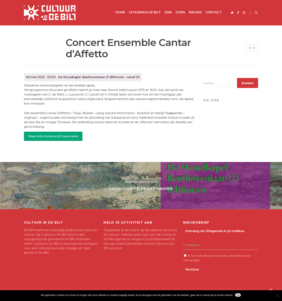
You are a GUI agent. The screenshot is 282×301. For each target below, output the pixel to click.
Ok (238, 295)
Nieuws (195, 12)
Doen (180, 12)
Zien (168, 12)
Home (120, 12)
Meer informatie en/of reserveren (53, 136)
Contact (214, 12)
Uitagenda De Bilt (145, 12)
